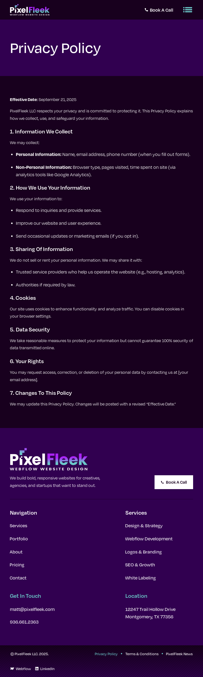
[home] (29, 10)
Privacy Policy (106, 654)
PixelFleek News (179, 654)
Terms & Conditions (141, 654)
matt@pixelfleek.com (32, 609)
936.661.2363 (24, 622)
